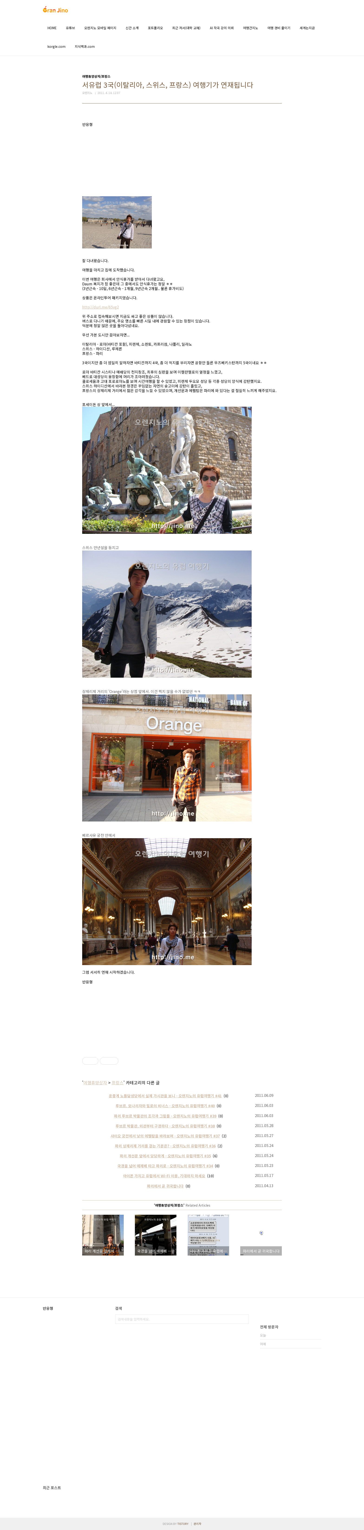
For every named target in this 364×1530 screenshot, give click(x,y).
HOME (52, 28)
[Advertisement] (182, 159)
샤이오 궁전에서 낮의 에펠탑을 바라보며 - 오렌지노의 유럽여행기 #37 (165, 1136)
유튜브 (70, 28)
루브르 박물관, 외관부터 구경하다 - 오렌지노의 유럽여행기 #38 (165, 1126)
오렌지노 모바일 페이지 (100, 28)
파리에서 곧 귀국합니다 (165, 1186)
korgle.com (56, 46)
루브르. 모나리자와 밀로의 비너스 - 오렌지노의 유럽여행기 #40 (165, 1105)
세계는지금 (307, 28)
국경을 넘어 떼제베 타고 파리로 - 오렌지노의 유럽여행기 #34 (165, 1166)
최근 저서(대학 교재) (186, 28)
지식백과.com (85, 46)
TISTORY (182, 1524)
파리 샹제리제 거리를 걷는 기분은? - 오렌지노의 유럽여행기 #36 (165, 1146)
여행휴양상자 (95, 1082)
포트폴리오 (155, 28)
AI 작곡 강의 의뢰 (222, 28)
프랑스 (118, 1082)
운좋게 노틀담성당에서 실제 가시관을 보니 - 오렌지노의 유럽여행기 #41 (165, 1095)
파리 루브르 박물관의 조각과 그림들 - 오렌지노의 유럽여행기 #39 (165, 1116)
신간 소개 (132, 28)
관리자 (197, 1524)
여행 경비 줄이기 (278, 28)
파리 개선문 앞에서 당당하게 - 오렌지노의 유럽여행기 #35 (165, 1156)
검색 (244, 1319)
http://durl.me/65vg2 (100, 307)
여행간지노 (250, 28)
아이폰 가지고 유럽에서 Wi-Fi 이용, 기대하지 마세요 (164, 1176)
